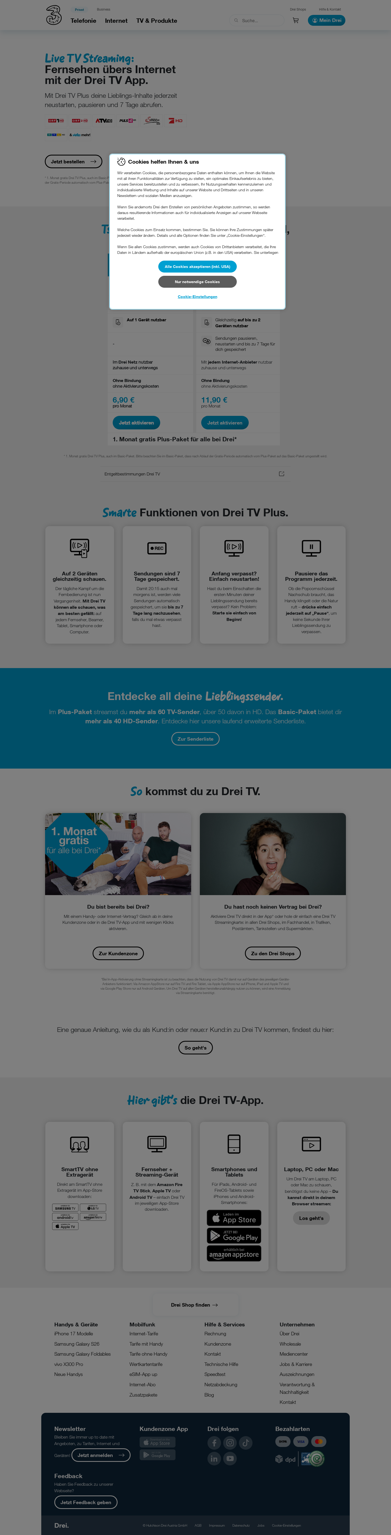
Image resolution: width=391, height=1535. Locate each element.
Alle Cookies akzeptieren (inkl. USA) (197, 266)
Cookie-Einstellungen (197, 296)
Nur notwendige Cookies (197, 281)
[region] (197, 232)
